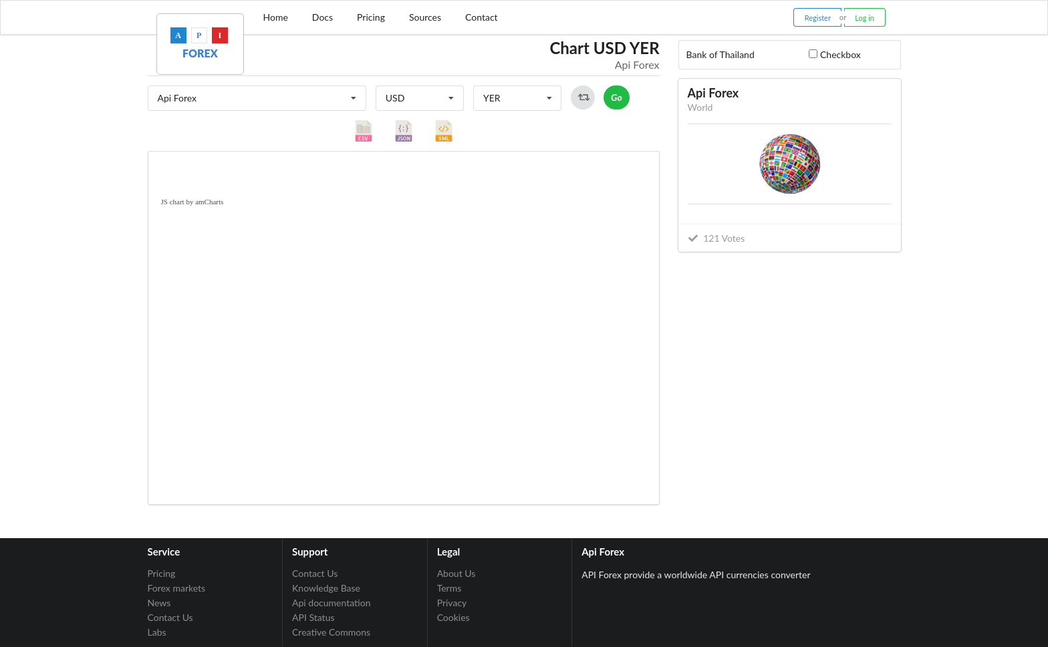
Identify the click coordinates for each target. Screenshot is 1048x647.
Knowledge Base (326, 588)
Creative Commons (331, 632)
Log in (864, 17)
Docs (322, 17)
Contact (481, 17)
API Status (313, 617)
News (159, 602)
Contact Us (170, 617)
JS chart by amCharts (192, 202)
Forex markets (177, 588)
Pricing (371, 17)
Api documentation (331, 602)
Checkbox (840, 54)
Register (818, 17)
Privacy (452, 602)
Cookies (453, 617)
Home (275, 17)
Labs (157, 632)
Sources (425, 17)
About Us (456, 573)
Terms (449, 588)
